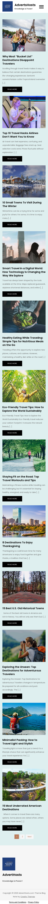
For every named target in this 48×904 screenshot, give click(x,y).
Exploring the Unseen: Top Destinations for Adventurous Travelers (21, 670)
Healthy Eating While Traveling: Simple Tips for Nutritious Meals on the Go (23, 341)
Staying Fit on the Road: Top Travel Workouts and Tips (20, 478)
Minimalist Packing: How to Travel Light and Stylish (19, 741)
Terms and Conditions (17, 902)
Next (30, 836)
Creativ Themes (27, 896)
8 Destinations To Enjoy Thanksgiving (17, 544)
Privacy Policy (33, 902)
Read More (12, 89)
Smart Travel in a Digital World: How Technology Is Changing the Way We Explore (24, 272)
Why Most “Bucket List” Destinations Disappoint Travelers (18, 60)
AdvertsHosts (25, 5)
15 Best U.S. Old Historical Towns (23, 608)
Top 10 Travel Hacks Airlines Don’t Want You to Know (20, 134)
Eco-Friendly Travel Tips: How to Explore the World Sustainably (23, 409)
